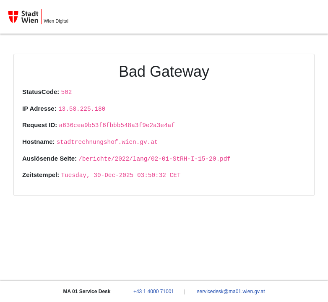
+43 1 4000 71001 (153, 291)
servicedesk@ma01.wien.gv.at (231, 291)
